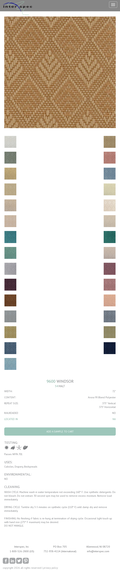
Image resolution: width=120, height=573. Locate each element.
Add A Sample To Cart (60, 431)
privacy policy (50, 567)
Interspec (18, 8)
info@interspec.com (98, 551)
